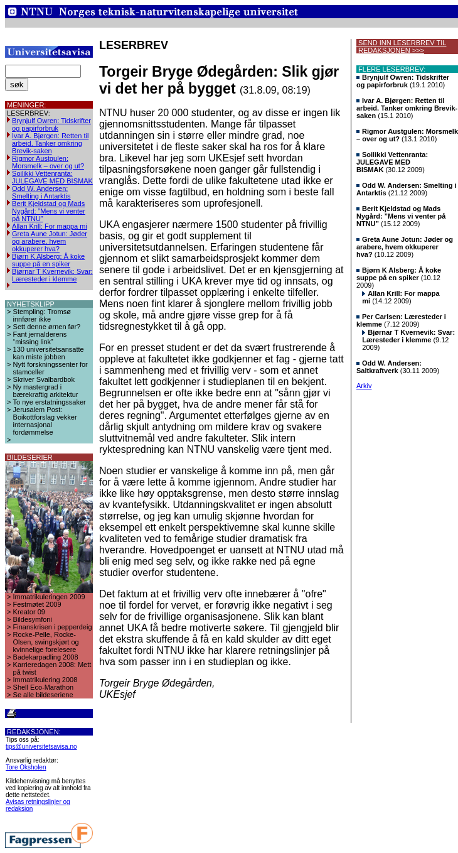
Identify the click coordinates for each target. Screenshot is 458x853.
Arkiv (363, 385)
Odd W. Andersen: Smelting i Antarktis (41, 192)
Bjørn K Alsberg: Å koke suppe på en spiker (48, 260)
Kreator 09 (29, 612)
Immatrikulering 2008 (45, 679)
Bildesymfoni (32, 619)
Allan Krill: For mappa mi (49, 226)
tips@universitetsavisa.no (41, 746)
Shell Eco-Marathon (43, 687)
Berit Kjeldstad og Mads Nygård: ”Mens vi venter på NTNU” (48, 211)
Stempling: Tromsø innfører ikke (42, 315)
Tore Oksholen (26, 767)
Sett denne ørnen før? (47, 326)
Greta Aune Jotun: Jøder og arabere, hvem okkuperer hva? (49, 241)
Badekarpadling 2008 (45, 657)
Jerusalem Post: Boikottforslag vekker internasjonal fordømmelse (45, 421)
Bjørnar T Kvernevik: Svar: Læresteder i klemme (52, 275)
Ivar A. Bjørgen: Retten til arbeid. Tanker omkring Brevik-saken (50, 143)
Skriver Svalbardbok (44, 379)
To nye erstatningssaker (49, 402)
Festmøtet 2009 (37, 604)
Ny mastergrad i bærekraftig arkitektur (45, 390)
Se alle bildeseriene (43, 694)
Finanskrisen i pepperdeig (52, 627)
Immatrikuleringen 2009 (49, 596)
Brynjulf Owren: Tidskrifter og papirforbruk (51, 124)
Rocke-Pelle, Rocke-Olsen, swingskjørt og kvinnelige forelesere (46, 642)
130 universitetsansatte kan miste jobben (48, 353)
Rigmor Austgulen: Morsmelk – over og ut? (48, 162)
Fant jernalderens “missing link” (40, 337)
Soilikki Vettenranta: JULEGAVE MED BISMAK (52, 177)
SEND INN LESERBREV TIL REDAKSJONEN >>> (401, 46)
